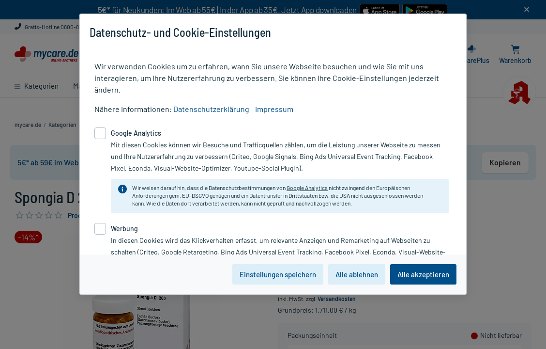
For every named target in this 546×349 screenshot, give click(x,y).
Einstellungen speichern (278, 274)
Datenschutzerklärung (211, 108)
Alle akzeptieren (423, 274)
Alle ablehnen (356, 274)
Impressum (274, 108)
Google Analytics (307, 187)
